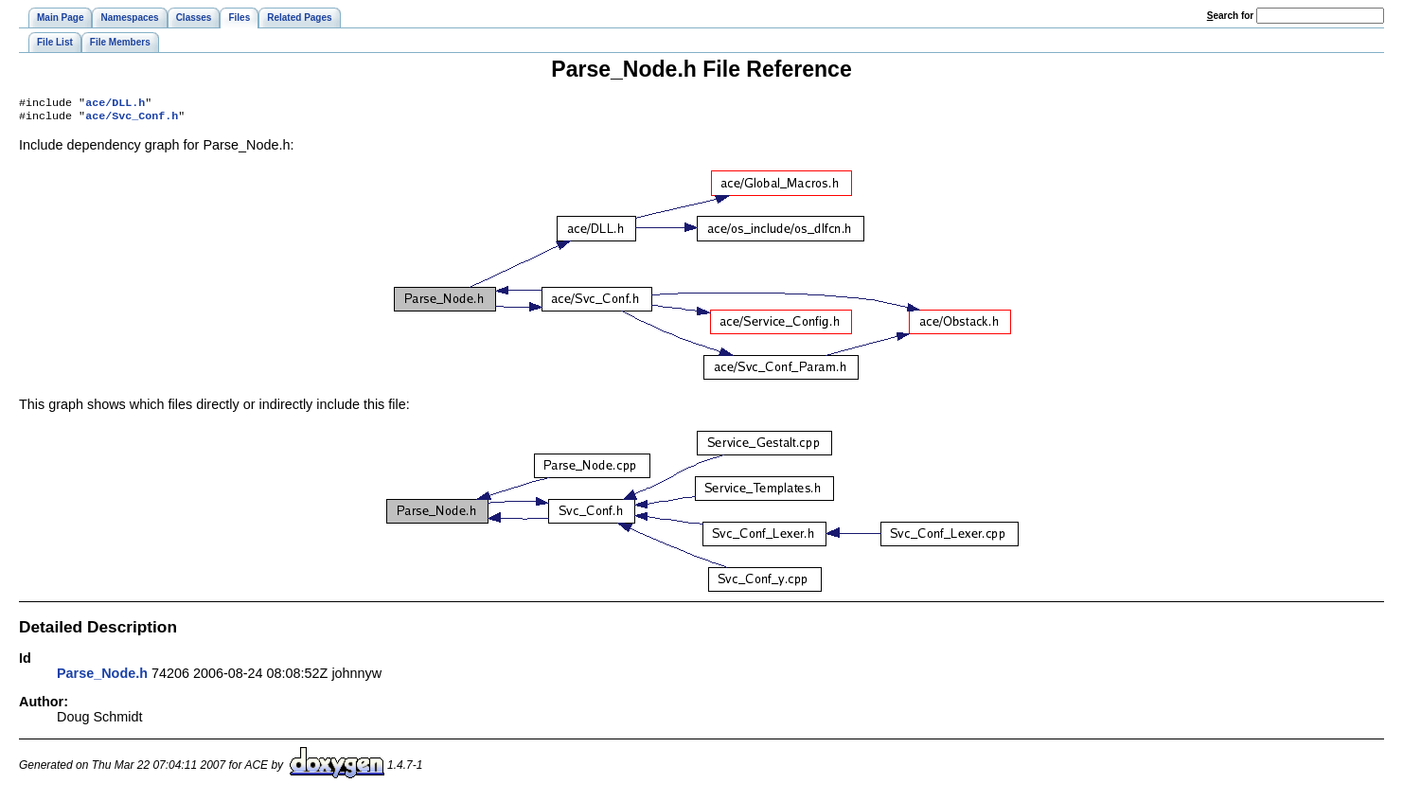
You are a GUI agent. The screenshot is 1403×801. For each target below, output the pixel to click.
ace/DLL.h (115, 104)
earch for (1230, 15)
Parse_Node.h (102, 677)
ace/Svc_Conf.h (131, 119)
